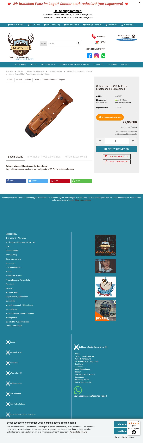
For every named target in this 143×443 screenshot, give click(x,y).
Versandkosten (12, 309)
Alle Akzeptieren (125, 424)
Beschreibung (15, 156)
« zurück (19, 80)
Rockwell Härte (12, 292)
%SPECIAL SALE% (15, 25)
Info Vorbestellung (52, 25)
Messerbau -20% (48, 64)
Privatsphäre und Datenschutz (18, 280)
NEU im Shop (34, 25)
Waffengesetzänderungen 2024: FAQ (20, 242)
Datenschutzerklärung (78, 432)
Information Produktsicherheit (43, 156)
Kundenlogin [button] (127, 25)
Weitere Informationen (124, 437)
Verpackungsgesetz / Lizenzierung (19, 305)
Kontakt (9, 272)
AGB (7, 246)
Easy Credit (94, 361)
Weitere (124, 64)
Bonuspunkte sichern (109, 117)
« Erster (10, 80)
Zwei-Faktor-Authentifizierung (17, 322)
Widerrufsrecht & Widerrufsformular (20, 313)
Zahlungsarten (11, 318)
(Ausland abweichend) (123, 103)
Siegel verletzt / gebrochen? (17, 297)
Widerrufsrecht (16, 373)
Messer (33, 64)
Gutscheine (20, 64)
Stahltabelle (10, 301)
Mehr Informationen (83, 200)
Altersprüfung (11, 255)
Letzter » (37, 80)
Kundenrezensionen (76, 156)
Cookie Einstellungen (14, 326)
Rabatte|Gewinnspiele (92, 25)
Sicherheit (14, 363)
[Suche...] (43, 43)
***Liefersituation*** (14, 276)
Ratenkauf (10, 284)
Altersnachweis (12, 251)
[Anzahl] (117, 141)
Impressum (10, 263)
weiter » (28, 80)
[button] (111, 25)
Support (13, 342)
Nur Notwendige (125, 431)
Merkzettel (13, 29)
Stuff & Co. (98, 64)
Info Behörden (15, 394)
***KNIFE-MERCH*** (14, 267)
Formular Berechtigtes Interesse (22, 414)
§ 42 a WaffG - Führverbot (16, 238)
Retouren (9, 288)
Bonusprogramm (71, 25)
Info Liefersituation (102, 102)
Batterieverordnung (13, 259)
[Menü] (138, 422)
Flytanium (112, 64)
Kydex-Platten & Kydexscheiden (74, 64)
